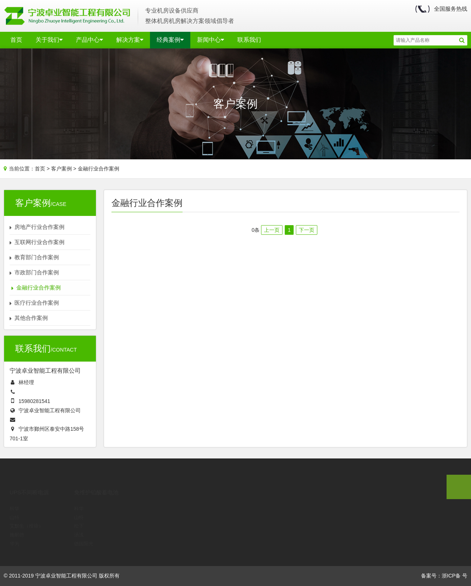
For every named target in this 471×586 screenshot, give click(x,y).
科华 (14, 498)
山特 (14, 507)
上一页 (272, 230)
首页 (16, 40)
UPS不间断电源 (29, 482)
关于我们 (49, 40)
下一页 (306, 230)
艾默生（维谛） (26, 516)
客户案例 (61, 169)
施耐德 (17, 525)
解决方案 (129, 40)
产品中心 (89, 40)
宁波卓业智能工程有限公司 (50, 410)
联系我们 (249, 40)
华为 (14, 533)
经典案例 (170, 40)
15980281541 (34, 401)
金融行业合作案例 (98, 169)
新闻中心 (210, 40)
